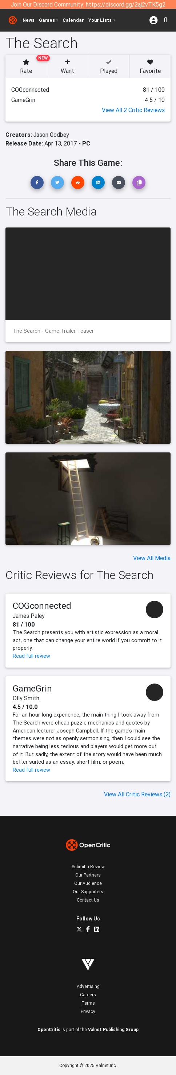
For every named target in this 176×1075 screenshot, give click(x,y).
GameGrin (32, 688)
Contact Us (88, 900)
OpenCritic (48, 1029)
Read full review (31, 656)
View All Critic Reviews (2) (137, 794)
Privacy (88, 1011)
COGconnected (42, 605)
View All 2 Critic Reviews (133, 110)
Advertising (88, 986)
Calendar (73, 20)
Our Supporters (88, 891)
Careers (88, 994)
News (29, 20)
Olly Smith (26, 698)
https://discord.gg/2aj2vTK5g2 (125, 4)
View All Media (152, 558)
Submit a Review (88, 866)
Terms (88, 1003)
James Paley (29, 615)
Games (47, 20)
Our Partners (88, 875)
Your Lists (100, 20)
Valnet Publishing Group (113, 1029)
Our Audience (88, 883)
